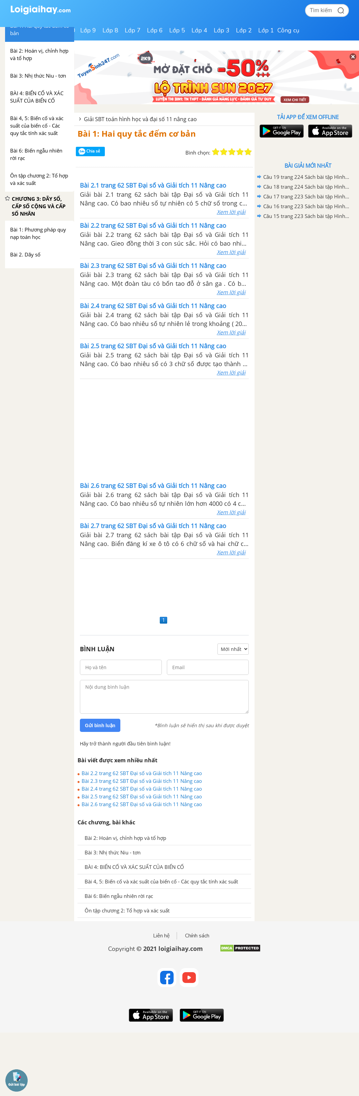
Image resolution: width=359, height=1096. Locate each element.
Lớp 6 (155, 30)
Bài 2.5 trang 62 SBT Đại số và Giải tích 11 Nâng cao (142, 796)
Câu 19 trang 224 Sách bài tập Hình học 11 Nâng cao (306, 176)
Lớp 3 (222, 30)
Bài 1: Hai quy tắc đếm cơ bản (137, 133)
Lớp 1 (266, 30)
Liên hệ (161, 935)
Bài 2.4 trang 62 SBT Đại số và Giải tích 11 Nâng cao (142, 788)
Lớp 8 (110, 30)
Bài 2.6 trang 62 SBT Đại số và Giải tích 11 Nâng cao (142, 804)
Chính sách (197, 935)
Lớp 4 (199, 30)
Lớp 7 (133, 30)
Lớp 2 (244, 30)
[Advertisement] (164, 429)
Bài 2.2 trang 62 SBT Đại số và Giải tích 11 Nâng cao (142, 773)
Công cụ (288, 30)
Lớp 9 (88, 30)
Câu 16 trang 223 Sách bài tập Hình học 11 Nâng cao (306, 206)
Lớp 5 (177, 30)
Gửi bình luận (100, 725)
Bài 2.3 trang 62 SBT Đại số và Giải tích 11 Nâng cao (142, 780)
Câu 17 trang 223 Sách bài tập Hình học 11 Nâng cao (306, 196)
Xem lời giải (231, 212)
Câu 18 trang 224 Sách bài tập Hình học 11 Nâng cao (306, 186)
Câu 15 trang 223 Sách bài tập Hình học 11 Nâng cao (306, 216)
